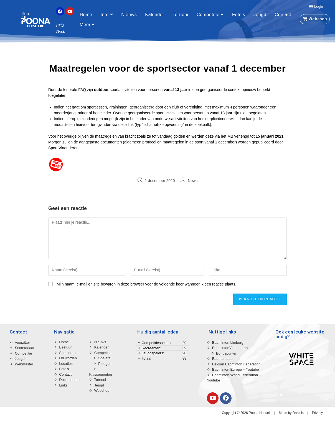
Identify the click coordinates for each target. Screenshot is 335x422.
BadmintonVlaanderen (230, 348)
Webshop (102, 390)
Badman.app (222, 359)
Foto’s (238, 14)
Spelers (104, 358)
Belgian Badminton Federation (237, 364)
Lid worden (68, 358)
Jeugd (260, 14)
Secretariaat (24, 348)
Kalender (154, 14)
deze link (126, 124)
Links (63, 385)
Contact (283, 14)
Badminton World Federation (235, 375)
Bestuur (65, 347)
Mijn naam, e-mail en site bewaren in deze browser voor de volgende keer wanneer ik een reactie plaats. (146, 284)
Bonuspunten (226, 353)
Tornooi (180, 14)
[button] (316, 6)
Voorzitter (22, 342)
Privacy (317, 413)
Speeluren (67, 353)
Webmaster (24, 364)
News (192, 180)
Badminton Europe (227, 369)
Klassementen (100, 374)
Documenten (69, 380)
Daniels (298, 413)
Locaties (65, 364)
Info (107, 14)
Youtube (252, 369)
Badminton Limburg (227, 342)
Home (86, 14)
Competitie (210, 14)
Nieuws (129, 14)
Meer (87, 24)
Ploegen (104, 364)
